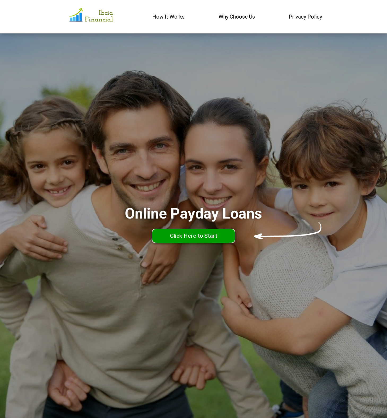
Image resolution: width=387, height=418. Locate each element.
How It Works (168, 17)
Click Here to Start (193, 236)
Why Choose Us (237, 17)
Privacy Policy (305, 17)
